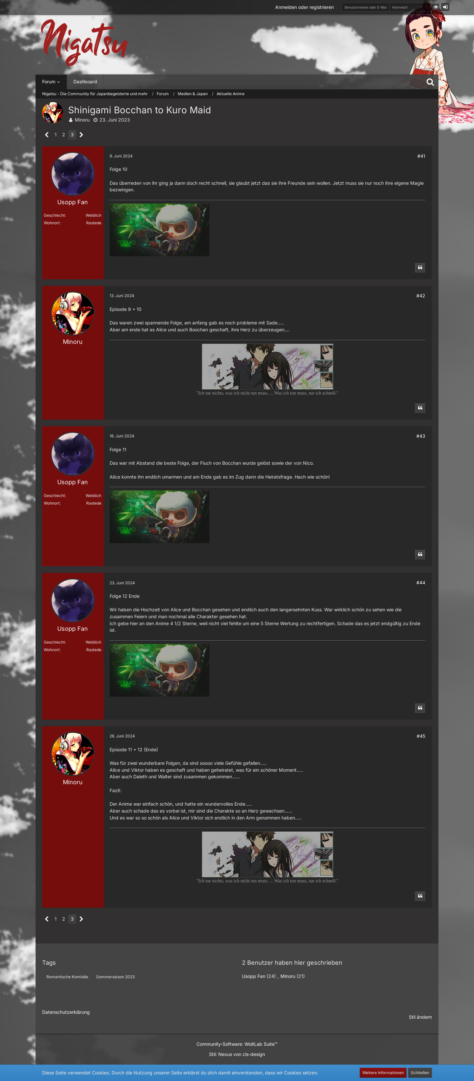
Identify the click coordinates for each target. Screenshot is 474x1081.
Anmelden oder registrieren (304, 7)
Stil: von (237, 1054)
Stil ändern (420, 1017)
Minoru (82, 120)
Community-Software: (237, 1044)
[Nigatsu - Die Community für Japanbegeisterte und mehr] (84, 43)
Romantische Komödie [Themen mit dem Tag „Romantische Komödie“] (67, 976)
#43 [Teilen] (420, 436)
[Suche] (430, 81)
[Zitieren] (420, 268)
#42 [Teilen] (420, 295)
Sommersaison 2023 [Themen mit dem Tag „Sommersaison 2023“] (115, 976)
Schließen (420, 1072)
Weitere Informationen (383, 1072)
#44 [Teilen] (420, 582)
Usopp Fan (253, 976)
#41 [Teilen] (421, 156)
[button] (436, 7)
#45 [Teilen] (421, 736)
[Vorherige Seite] (47, 135)
